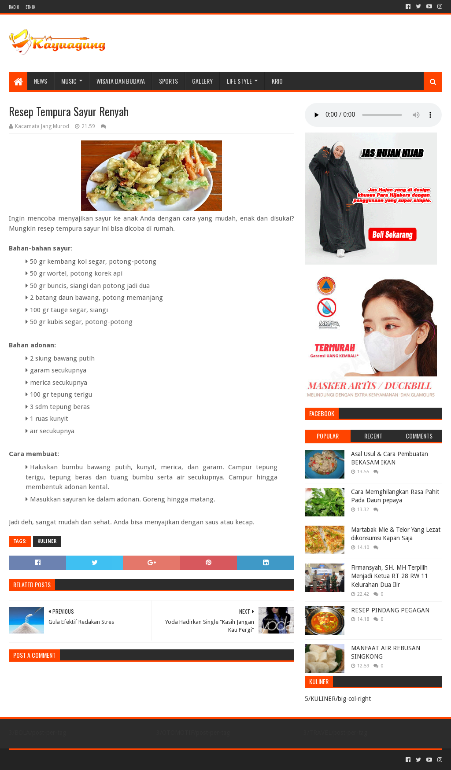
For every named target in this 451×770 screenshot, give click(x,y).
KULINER (46, 541)
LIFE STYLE (239, 80)
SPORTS (168, 80)
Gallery (202, 80)
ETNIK (30, 7)
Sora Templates (58, 759)
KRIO (277, 80)
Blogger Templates (108, 759)
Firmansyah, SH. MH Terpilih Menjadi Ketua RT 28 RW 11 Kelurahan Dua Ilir (389, 576)
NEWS (40, 80)
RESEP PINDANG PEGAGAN (390, 610)
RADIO (14, 7)
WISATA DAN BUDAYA (120, 80)
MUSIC (69, 80)
